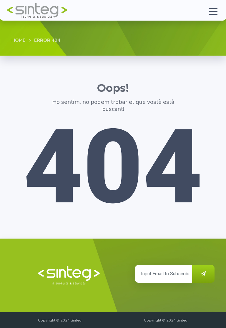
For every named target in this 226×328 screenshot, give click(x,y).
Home (18, 40)
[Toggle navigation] (211, 10)
